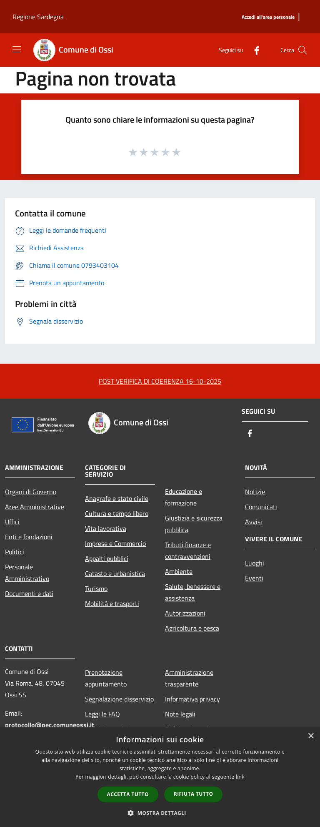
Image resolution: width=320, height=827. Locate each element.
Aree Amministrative (34, 507)
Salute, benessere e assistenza (192, 592)
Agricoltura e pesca (192, 628)
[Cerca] (303, 50)
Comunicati (261, 507)
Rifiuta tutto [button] (193, 793)
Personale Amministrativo (27, 572)
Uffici (12, 522)
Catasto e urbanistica (115, 573)
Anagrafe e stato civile (116, 498)
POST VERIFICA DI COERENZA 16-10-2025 (160, 381)
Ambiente (178, 571)
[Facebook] (253, 49)
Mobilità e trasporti (112, 603)
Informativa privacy (192, 699)
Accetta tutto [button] (128, 794)
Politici (14, 552)
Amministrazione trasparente (189, 678)
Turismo (96, 588)
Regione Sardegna (38, 17)
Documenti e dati (29, 593)
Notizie (255, 492)
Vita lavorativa (105, 528)
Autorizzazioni (185, 613)
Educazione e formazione (183, 497)
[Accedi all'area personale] (268, 17)
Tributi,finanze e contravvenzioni (188, 550)
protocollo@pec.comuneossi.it (49, 725)
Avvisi (253, 522)
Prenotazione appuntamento (106, 678)
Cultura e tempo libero (116, 513)
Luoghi (254, 563)
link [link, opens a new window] (240, 776)
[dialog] (160, 777)
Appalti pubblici (106, 558)
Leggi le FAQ (102, 714)
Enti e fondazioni (28, 537)
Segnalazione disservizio (119, 699)
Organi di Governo (30, 492)
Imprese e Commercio (115, 543)
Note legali (180, 714)
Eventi (254, 578)
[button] (160, 813)
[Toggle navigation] (17, 49)
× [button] (311, 736)
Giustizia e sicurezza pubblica (193, 524)
